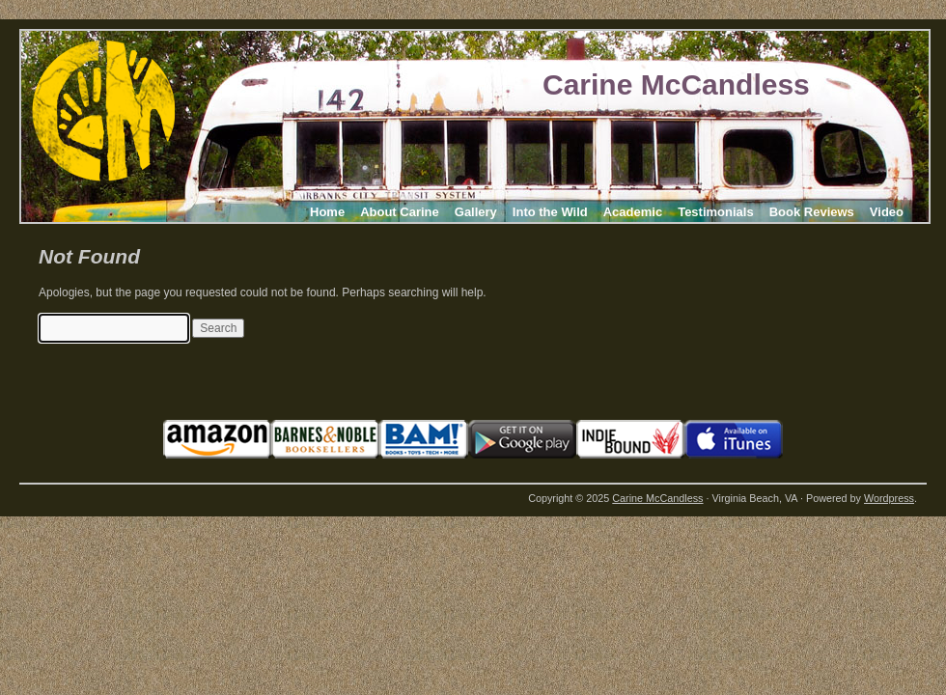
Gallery (476, 212)
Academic (632, 212)
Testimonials (716, 212)
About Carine (399, 212)
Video (887, 212)
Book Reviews (811, 212)
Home (327, 212)
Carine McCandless (676, 84)
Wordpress (889, 498)
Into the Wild (550, 212)
